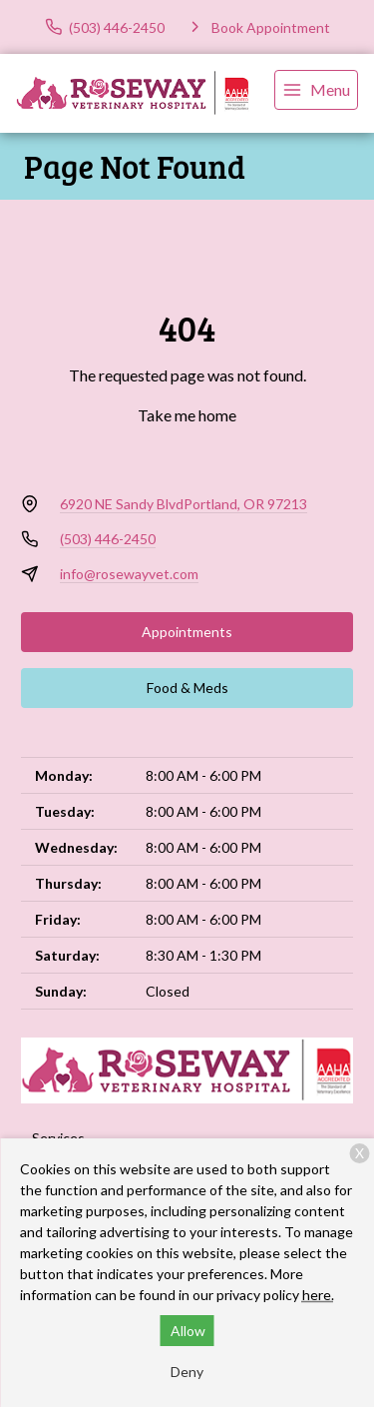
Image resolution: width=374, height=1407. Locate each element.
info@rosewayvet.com (129, 573)
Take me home (187, 414)
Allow (188, 1330)
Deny (187, 1371)
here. (318, 1294)
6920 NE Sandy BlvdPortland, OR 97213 (183, 503)
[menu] (316, 90)
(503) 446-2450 (108, 538)
